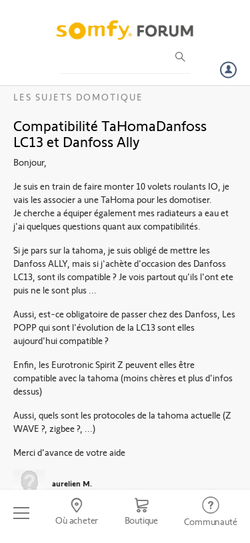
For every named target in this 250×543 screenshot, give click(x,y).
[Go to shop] (141, 513)
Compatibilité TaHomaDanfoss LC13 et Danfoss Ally (110, 133)
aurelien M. (72, 483)
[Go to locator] (76, 513)
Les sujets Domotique (78, 96)
